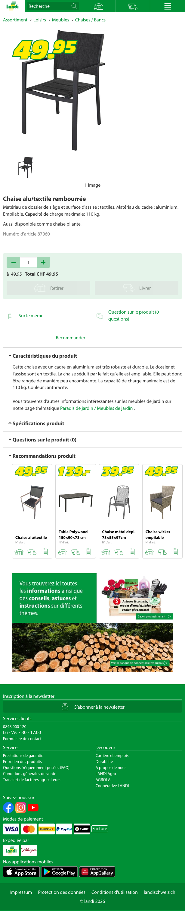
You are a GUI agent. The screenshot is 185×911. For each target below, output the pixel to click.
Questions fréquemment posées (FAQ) (36, 767)
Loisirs (39, 20)
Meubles (60, 20)
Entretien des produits (22, 761)
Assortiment (15, 20)
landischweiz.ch (159, 892)
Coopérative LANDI (112, 785)
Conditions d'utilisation (114, 892)
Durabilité (104, 761)
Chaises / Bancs (90, 20)
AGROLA (103, 779)
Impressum (21, 892)
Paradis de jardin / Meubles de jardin (96, 408)
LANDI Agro (106, 773)
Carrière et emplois (112, 755)
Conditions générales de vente (29, 773)
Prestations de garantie (23, 755)
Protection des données (61, 892)
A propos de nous (111, 767)
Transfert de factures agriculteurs (31, 779)
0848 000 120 (14, 726)
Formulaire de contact (22, 738)
